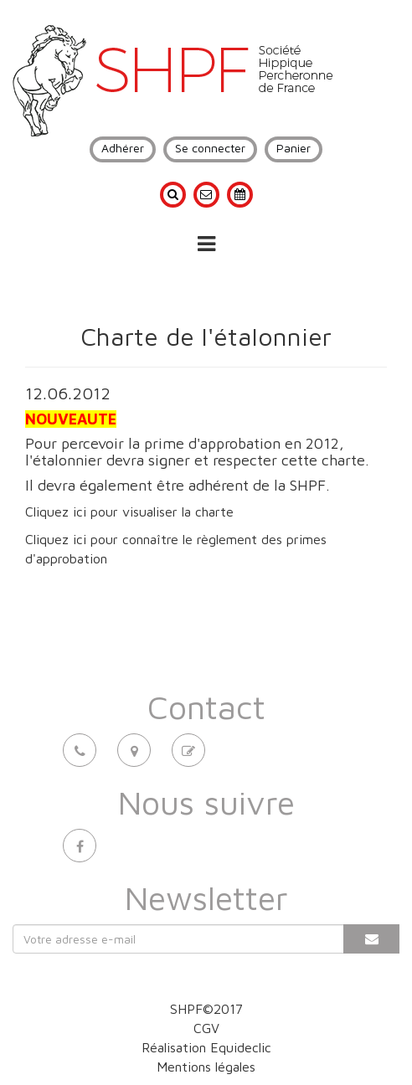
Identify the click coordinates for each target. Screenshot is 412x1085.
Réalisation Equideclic (206, 1047)
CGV (206, 1028)
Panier (293, 148)
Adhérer (122, 148)
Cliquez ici (55, 511)
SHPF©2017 (206, 1008)
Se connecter (210, 148)
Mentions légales (206, 1066)
